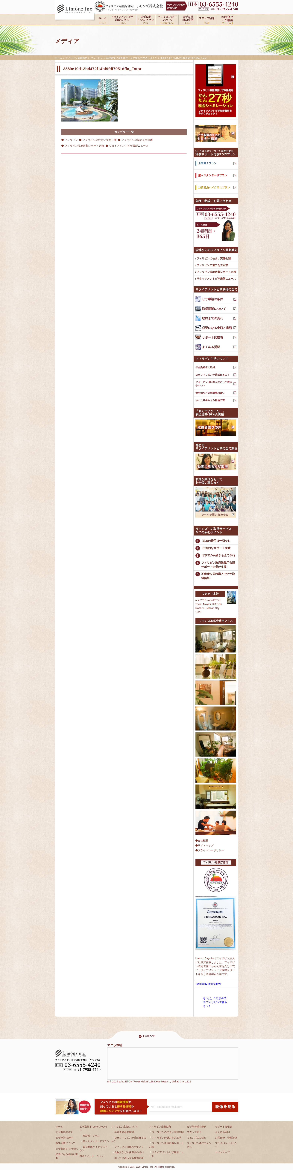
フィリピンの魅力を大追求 (137, 139)
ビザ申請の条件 (64, 1137)
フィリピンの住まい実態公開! (214, 258)
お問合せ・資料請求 (226, 1137)
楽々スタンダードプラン (96, 1141)
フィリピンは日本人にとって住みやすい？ (213, 384)
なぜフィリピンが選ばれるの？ (212, 374)
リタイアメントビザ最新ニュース (128, 145)
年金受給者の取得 (205, 367)
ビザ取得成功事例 (197, 1126)
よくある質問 (222, 1132)
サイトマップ (204, 845)
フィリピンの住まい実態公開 (99, 139)
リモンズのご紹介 (197, 1137)
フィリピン (71, 139)
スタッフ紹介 (194, 1132)
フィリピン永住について (124, 1126)
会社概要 (201, 840)
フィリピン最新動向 (160, 1126)
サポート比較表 (223, 1126)
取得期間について (65, 1143)
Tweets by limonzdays (208, 983)
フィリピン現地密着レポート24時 (84, 145)
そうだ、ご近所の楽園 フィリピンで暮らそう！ (215, 1002)
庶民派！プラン (91, 1135)
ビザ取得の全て (64, 1132)
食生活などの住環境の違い (210, 393)
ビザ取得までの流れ (67, 1148)
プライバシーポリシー (209, 850)
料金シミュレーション (92, 1156)
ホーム (59, 1126)
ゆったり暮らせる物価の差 (210, 400)
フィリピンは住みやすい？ (129, 1146)
